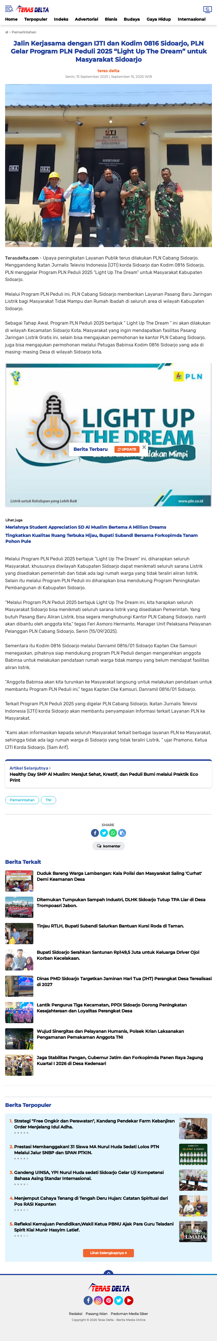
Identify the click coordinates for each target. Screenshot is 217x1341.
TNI (48, 800)
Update (127, 449)
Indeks (61, 19)
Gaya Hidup (159, 19)
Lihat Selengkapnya (108, 1253)
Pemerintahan (22, 800)
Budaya (132, 19)
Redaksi (75, 1314)
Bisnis (111, 19)
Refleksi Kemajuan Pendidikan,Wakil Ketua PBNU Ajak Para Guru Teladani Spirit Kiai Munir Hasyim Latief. (93, 1227)
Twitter (121, 1303)
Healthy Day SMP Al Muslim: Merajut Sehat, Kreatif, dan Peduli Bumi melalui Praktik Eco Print (104, 777)
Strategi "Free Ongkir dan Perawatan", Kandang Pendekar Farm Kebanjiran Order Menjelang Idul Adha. (94, 1124)
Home (11, 19)
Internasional (191, 19)
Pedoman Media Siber (129, 1314)
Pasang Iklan (96, 1314)
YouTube (132, 1303)
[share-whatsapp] (113, 833)
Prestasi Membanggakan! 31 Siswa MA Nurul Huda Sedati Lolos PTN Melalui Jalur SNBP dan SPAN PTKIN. (86, 1149)
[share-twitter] (104, 833)
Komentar (108, 846)
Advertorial (86, 19)
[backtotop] (108, 1275)
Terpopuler (35, 19)
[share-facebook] (95, 833)
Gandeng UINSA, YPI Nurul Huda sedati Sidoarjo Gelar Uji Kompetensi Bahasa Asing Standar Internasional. (89, 1175)
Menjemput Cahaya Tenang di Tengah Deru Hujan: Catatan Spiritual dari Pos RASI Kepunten (91, 1201)
